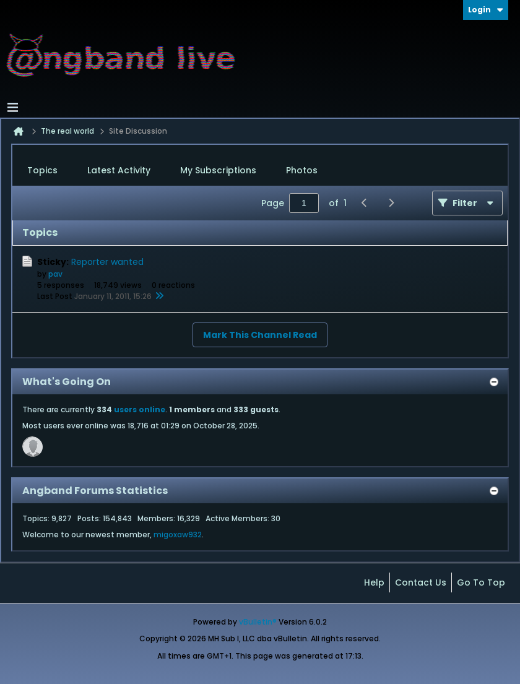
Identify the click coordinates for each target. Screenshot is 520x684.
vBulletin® (258, 622)
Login (485, 9)
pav (55, 274)
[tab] (42, 171)
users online (139, 409)
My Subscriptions (218, 170)
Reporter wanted (107, 262)
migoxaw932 (178, 534)
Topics (42, 170)
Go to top (481, 582)
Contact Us (420, 582)
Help (374, 582)
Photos (302, 170)
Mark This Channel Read (260, 335)
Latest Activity (118, 170)
